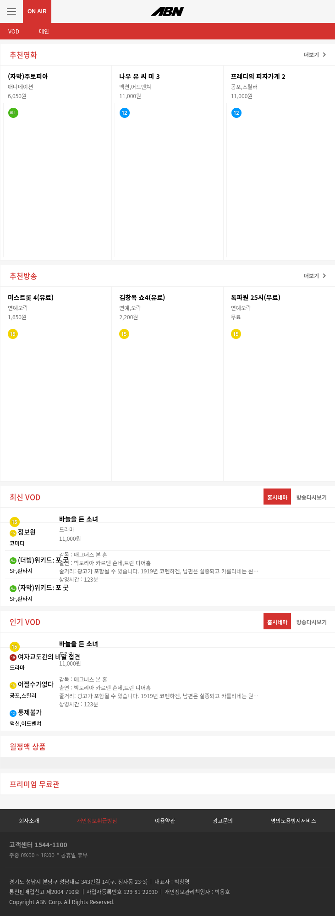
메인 (44, 31)
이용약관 (165, 820)
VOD (13, 31)
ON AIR (37, 11)
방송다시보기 (312, 497)
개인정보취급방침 (97, 820)
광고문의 (223, 820)
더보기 (311, 54)
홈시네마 (277, 497)
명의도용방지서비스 (293, 820)
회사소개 (29, 820)
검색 (323, 11)
